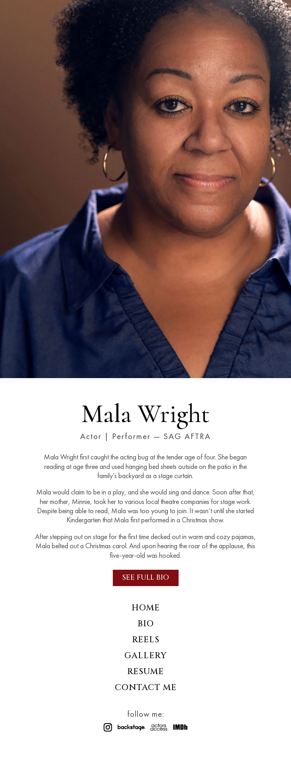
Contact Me (146, 688)
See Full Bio (145, 577)
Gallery (145, 656)
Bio (146, 624)
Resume (145, 672)
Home (146, 608)
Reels (145, 640)
